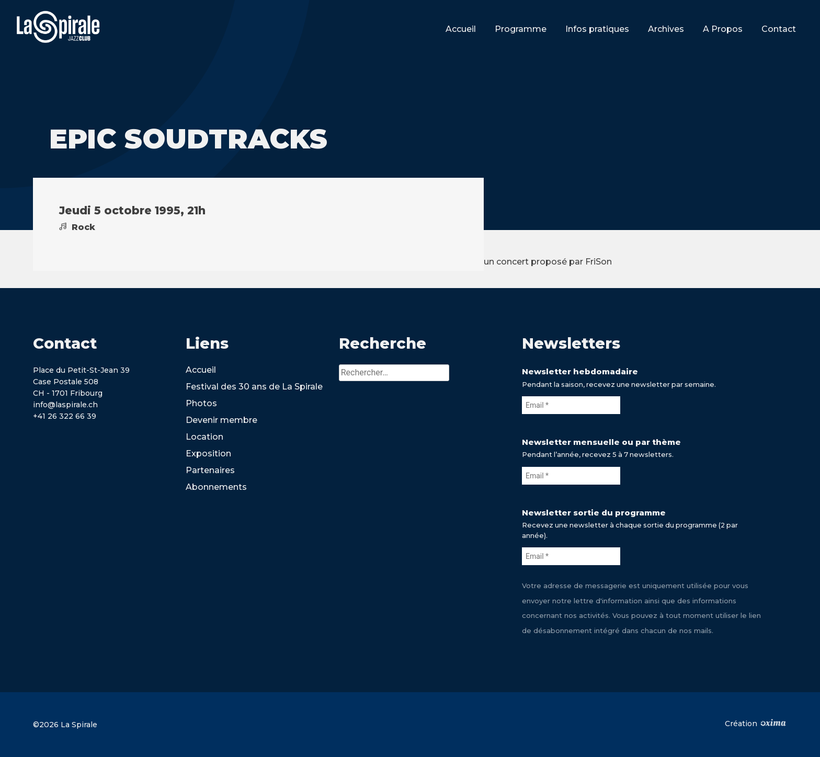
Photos (201, 403)
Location (204, 437)
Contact (778, 29)
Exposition (208, 453)
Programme (520, 29)
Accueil (461, 29)
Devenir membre (221, 420)
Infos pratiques (597, 29)
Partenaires (210, 470)
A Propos (723, 29)
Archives (666, 29)
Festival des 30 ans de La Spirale (254, 387)
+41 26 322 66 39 (64, 416)
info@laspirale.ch (65, 404)
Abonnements (216, 487)
